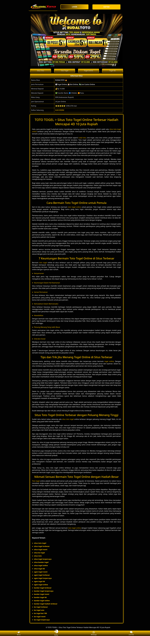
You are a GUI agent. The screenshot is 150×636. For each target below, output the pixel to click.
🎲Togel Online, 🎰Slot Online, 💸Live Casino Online (75, 84)
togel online (109, 361)
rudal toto (82, 138)
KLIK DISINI (59, 110)
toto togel (43, 262)
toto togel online (74, 207)
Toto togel (36, 481)
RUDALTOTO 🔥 (61, 80)
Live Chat (131, 633)
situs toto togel (68, 419)
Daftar (56, 633)
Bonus (19, 633)
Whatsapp (94, 633)
